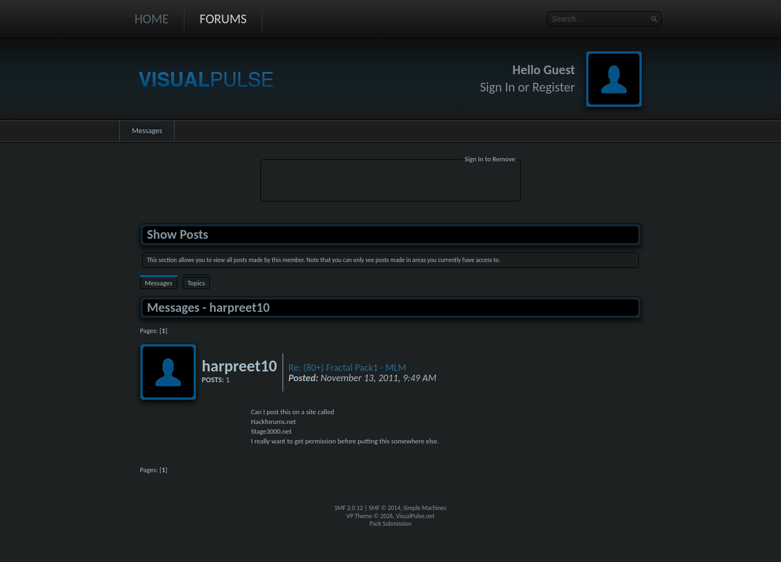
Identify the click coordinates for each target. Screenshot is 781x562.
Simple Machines (425, 508)
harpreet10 (239, 366)
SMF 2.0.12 (349, 508)
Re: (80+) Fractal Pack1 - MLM (347, 368)
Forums (223, 19)
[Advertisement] (390, 182)
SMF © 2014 (385, 508)
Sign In (497, 87)
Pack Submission (391, 523)
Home (152, 19)
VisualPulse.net (415, 516)
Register (553, 87)
